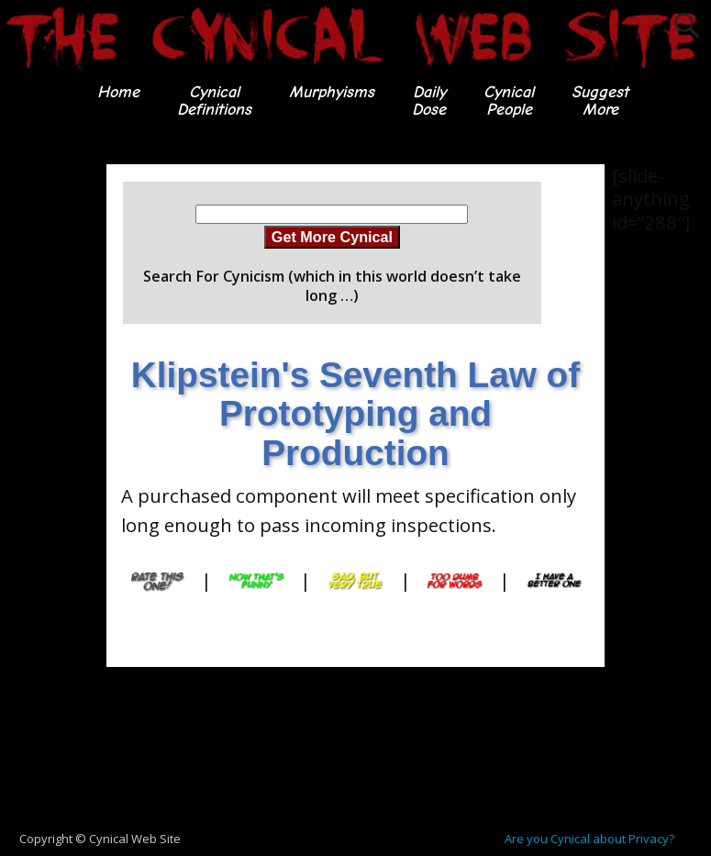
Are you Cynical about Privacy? (589, 838)
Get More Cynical (332, 236)
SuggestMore (600, 100)
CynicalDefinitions (214, 100)
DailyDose (429, 100)
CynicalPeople (508, 100)
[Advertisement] (73, 439)
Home (118, 92)
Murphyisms (331, 92)
